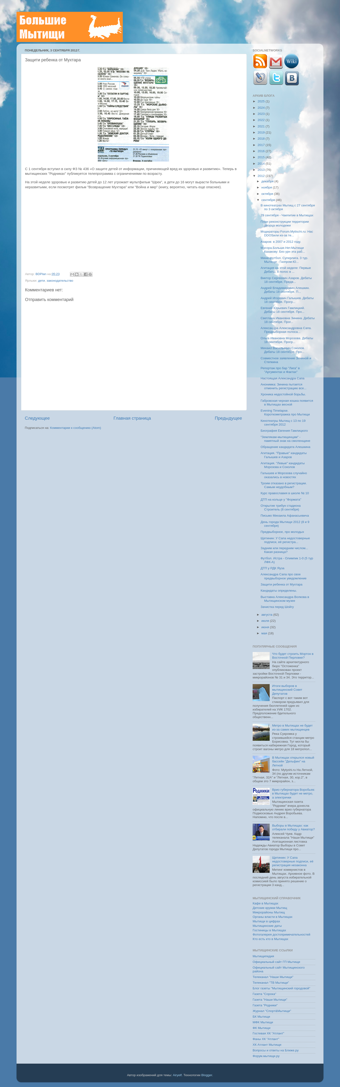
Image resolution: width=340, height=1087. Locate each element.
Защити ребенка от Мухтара (281, 584)
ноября (267, 187)
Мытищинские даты (267, 926)
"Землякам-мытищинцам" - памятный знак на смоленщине (285, 439)
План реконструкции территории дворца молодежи (285, 223)
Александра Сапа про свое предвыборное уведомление (283, 576)
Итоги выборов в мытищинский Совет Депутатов (287, 689)
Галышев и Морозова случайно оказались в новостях (284, 475)
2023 (262, 114)
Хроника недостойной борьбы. (283, 394)
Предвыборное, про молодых (282, 532)
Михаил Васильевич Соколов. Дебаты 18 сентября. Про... (283, 350)
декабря (267, 181)
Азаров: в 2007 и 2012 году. (281, 241)
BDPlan (41, 274)
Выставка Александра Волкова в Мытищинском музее (285, 598)
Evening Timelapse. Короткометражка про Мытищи (285, 412)
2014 (262, 163)
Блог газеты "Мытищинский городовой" (281, 988)
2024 (262, 107)
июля (265, 621)
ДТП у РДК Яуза (272, 568)
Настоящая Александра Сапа (283, 378)
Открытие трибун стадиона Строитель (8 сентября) (281, 507)
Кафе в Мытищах (265, 903)
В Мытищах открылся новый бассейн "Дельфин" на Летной (293, 761)
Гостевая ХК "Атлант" (268, 1033)
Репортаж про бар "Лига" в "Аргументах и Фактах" (280, 370)
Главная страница (132, 418)
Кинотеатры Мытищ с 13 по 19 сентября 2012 (283, 422)
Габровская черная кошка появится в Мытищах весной (287, 402)
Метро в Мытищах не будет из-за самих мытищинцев (292, 727)
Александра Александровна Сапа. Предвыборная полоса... (286, 330)
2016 (262, 151)
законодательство (60, 280)
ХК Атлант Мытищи (267, 1044)
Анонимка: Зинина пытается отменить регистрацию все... (283, 386)
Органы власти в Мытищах (273, 917)
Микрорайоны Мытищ (269, 912)
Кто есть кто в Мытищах (270, 939)
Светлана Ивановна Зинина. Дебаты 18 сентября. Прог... (288, 320)
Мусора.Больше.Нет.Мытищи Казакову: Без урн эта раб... (283, 249)
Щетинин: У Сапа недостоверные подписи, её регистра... (285, 540)
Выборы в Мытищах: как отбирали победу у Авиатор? (293, 827)
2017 (262, 145)
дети (41, 280)
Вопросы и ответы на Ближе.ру (276, 1050)
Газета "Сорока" (264, 994)
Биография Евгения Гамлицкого (284, 430)
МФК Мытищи (263, 1022)
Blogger (206, 1075)
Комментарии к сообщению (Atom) (75, 428)
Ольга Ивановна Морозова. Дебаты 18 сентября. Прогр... (287, 340)
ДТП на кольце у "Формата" (281, 499)
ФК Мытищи (261, 1028)
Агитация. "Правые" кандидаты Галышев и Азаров (284, 455)
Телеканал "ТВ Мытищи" (271, 982)
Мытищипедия (263, 956)
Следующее (37, 418)
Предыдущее (228, 418)
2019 (262, 132)
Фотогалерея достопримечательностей (281, 934)
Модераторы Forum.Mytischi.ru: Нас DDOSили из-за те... (287, 233)
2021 (262, 126)
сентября (268, 200)
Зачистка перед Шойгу (277, 607)
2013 (262, 169)
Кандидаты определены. (279, 590)
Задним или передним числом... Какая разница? (284, 550)
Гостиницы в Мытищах (269, 930)
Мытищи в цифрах (266, 921)
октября (267, 194)
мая (264, 633)
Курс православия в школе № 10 (285, 493)
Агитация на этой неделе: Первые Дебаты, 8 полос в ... (286, 269)
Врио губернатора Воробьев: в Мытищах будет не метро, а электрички (293, 793)
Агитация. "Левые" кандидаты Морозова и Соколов (283, 465)
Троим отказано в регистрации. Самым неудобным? (284, 485)
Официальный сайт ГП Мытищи (276, 962)
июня (265, 627)
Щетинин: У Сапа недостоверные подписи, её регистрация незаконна (292, 861)
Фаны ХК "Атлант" (266, 1039)
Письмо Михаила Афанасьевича (285, 515)
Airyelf (177, 1075)
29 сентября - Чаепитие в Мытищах (287, 215)
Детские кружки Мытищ (270, 908)
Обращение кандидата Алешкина (285, 447)
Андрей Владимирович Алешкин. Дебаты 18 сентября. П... (285, 289)
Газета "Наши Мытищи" (270, 999)
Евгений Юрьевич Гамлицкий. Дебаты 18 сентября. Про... (283, 310)
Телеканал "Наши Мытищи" (273, 977)
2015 (262, 157)
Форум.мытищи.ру (266, 1056)
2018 (262, 138)
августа (267, 614)
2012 (262, 176)
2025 (262, 101)
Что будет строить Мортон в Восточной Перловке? (292, 655)
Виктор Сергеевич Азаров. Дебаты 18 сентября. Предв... (286, 280)
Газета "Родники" (265, 1005)
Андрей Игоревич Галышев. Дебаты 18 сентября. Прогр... (287, 300)
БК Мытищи (261, 1016)
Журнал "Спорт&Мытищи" (272, 1011)
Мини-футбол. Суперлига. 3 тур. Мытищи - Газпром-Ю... (284, 259)
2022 (262, 120)
